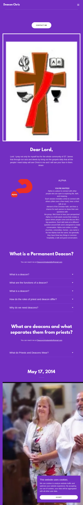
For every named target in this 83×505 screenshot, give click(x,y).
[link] (11, 5)
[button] (78, 5)
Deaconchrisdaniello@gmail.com (49, 262)
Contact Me (41, 25)
